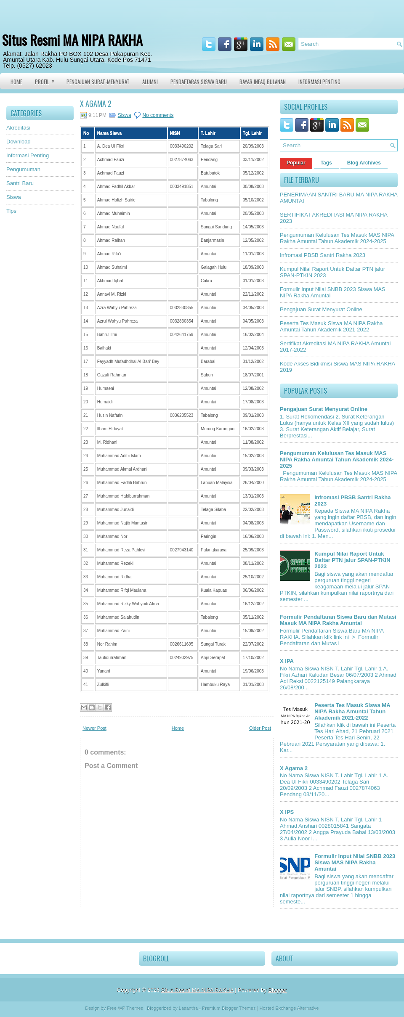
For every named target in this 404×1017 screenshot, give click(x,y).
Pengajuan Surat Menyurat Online (321, 309)
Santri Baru (20, 183)
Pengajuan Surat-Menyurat (98, 81)
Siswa (13, 197)
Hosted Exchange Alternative (289, 1008)
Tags (326, 163)
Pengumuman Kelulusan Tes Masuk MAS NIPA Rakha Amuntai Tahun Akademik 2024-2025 (337, 238)
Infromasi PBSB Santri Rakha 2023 (322, 255)
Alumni (150, 81)
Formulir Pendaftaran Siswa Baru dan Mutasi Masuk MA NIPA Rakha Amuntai (338, 620)
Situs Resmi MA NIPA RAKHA (72, 40)
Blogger (277, 990)
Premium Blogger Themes (229, 1008)
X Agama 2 (96, 103)
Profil (47, 79)
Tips (11, 211)
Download (18, 141)
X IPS (287, 812)
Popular (296, 163)
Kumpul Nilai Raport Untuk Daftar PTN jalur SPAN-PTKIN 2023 (352, 560)
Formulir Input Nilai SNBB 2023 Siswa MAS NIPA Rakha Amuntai (354, 862)
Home (16, 81)
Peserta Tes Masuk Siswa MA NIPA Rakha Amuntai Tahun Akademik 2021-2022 (331, 326)
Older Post (260, 728)
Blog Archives (364, 163)
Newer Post (94, 728)
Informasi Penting (319, 81)
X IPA (287, 661)
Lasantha (188, 1008)
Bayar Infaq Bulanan (262, 81)
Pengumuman (23, 169)
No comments (157, 115)
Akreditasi (18, 127)
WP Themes (130, 1008)
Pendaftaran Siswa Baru (198, 81)
